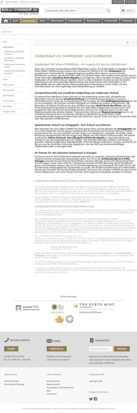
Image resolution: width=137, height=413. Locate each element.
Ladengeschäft (95, 381)
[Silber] (42, 20)
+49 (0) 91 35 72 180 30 (29, 2)
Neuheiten (7, 106)
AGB (48, 390)
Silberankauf (8, 84)
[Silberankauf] (57, 20)
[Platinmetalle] (75, 20)
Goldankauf (8, 47)
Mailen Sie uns (56, 348)
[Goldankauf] (28, 20)
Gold (5, 41)
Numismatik (8, 101)
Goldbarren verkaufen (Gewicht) (14, 52)
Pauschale (104, 253)
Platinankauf (8, 95)
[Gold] (15, 20)
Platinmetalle (9, 90)
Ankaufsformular (11, 381)
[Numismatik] (111, 20)
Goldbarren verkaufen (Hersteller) (14, 59)
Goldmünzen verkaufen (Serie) (14, 65)
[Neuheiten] (127, 20)
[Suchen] (108, 10)
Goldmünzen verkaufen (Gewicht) (14, 72)
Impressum (52, 393)
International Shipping (14, 384)
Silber (5, 79)
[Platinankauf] (93, 20)
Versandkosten (53, 381)
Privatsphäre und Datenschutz (60, 387)
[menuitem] (77, 12)
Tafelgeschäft (9, 111)
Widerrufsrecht (53, 384)
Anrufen (11, 348)
